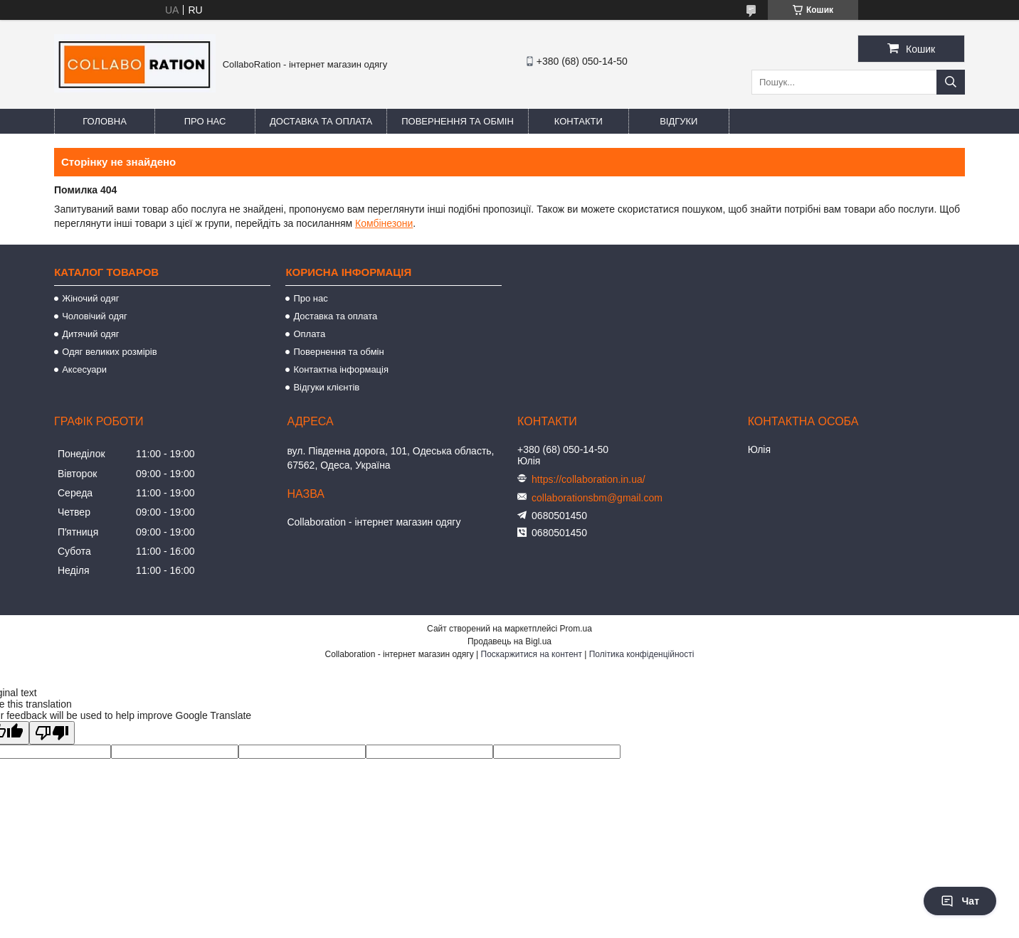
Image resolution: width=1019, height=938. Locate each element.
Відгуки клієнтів (326, 387)
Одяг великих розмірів (109, 351)
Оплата (309, 334)
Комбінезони (384, 223)
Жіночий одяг (90, 298)
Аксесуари (84, 369)
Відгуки (678, 121)
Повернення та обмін (457, 121)
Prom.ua (576, 629)
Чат (960, 901)
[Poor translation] (52, 733)
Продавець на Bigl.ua (509, 641)
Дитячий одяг (90, 334)
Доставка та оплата (321, 121)
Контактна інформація (341, 369)
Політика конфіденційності (642, 654)
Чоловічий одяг (94, 316)
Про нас (205, 121)
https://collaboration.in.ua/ (588, 479)
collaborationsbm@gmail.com (597, 497)
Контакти (578, 121)
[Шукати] (950, 82)
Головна (105, 121)
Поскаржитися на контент (531, 654)
